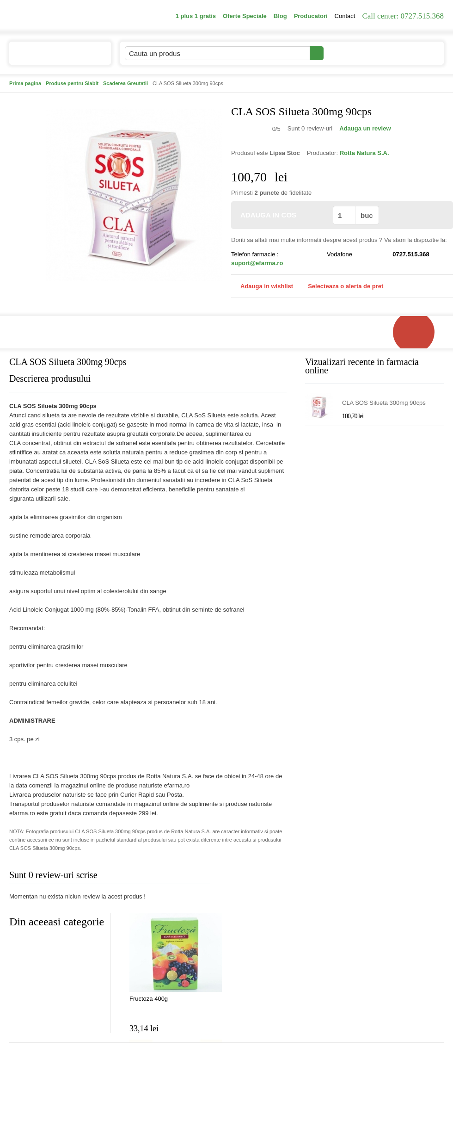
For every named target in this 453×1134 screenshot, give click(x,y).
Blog (280, 15)
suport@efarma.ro (257, 263)
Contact (345, 15)
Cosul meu (413, 53)
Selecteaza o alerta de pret (341, 286)
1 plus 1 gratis (196, 15)
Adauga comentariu (254, 877)
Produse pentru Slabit (72, 83)
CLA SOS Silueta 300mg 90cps (384, 402)
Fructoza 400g (148, 998)
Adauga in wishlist (262, 286)
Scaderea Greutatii (125, 83)
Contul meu (355, 53)
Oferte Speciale (245, 15)
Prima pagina (25, 83)
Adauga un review (365, 128)
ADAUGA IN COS (281, 215)
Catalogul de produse (53, 57)
